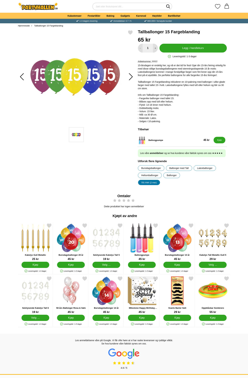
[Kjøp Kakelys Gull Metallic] (35, 265)
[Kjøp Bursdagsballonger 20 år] (71, 265)
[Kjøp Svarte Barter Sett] (177, 318)
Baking (110, 16)
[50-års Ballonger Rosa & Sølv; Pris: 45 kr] (70, 295)
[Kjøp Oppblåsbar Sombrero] (212, 318)
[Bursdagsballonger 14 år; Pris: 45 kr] (106, 295)
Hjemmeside (24, 25)
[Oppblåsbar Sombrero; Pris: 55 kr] (212, 295)
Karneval (141, 16)
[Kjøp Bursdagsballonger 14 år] (106, 318)
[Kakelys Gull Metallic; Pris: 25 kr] (35, 242)
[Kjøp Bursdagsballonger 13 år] (177, 265)
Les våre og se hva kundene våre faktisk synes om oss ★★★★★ (181, 153)
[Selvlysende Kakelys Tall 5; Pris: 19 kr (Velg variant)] (106, 242)
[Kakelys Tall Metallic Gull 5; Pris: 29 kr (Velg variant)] (212, 242)
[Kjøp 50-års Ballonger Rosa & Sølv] (71, 318)
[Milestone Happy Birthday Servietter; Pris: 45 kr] (141, 295)
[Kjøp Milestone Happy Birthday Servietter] (142, 318)
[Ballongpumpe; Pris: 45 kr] (175, 140)
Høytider (157, 16)
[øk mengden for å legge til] (155, 48)
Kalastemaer (75, 16)
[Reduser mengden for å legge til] (140, 48)
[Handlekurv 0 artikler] (226, 6)
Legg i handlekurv (193, 48)
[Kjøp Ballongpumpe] (219, 140)
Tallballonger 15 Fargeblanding (48, 25)
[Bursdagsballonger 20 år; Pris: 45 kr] (70, 242)
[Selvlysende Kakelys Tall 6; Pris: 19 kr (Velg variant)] (35, 295)
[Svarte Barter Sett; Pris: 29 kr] (177, 295)
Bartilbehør (174, 16)
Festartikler (94, 16)
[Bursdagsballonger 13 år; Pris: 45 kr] (177, 242)
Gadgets (125, 16)
